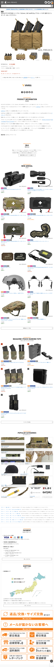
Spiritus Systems (46, 119)
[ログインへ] (49, 2)
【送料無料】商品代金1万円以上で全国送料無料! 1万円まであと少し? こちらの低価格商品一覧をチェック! (27, 9)
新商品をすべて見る (27, 328)
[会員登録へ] (46, 2)
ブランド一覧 (8, 509)
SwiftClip (38, 106)
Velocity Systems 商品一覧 (16, 509)
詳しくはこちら (27, 559)
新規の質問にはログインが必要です (27, 155)
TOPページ (3, 507)
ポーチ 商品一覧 (15, 511)
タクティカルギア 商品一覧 (16, 521)
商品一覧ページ (8, 507)
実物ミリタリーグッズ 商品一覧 (17, 519)
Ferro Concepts (10, 121)
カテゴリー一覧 (8, 511)
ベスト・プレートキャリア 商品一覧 (18, 517)
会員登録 (25, 77)
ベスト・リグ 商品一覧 (16, 513)
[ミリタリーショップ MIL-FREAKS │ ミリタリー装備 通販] (10, 2)
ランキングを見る (26, 422)
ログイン (33, 77)
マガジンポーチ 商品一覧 (16, 515)
